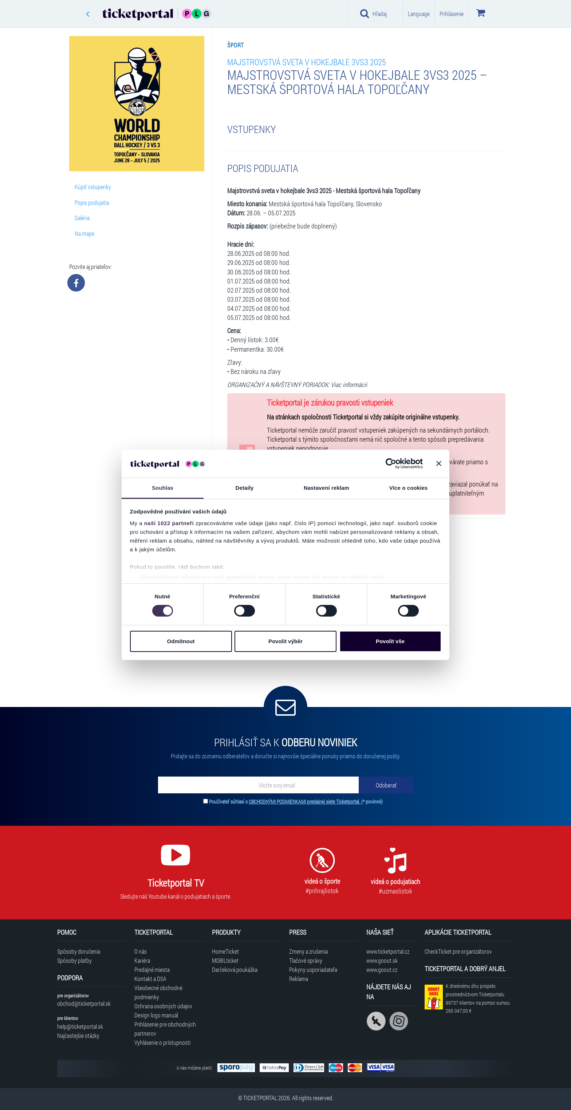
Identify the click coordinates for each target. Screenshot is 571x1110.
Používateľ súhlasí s (296, 801)
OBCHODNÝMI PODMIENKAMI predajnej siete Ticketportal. (305, 801)
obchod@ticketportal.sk (84, 1003)
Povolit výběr (285, 641)
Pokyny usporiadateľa (313, 969)
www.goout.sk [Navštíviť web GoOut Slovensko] (382, 960)
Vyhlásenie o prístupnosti (162, 1042)
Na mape (84, 233)
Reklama (298, 978)
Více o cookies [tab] (408, 488)
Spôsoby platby (74, 960)
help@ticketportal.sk (80, 1026)
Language (419, 13)
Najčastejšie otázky (78, 1035)
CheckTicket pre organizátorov (458, 951)
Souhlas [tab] (162, 488)
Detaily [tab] (245, 488)
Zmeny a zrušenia (308, 951)
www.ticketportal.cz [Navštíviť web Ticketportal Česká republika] (387, 951)
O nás (140, 951)
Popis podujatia (92, 202)
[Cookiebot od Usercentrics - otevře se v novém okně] (391, 463)
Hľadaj (373, 13)
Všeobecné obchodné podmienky (158, 992)
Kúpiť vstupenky (93, 187)
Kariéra (142, 960)
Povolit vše (390, 641)
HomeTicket (225, 951)
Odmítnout (181, 641)
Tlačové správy (305, 960)
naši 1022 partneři (169, 523)
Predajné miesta (152, 969)
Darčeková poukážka (234, 969)
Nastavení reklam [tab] (326, 488)
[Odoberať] (386, 785)
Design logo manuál (156, 1015)
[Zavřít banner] (438, 463)
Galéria (82, 218)
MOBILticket (225, 960)
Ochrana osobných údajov (163, 1006)
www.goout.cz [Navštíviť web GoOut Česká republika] (381, 969)
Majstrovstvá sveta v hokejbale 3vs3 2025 (306, 61)
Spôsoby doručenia (78, 951)
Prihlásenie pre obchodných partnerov (165, 1028)
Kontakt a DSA (150, 978)
